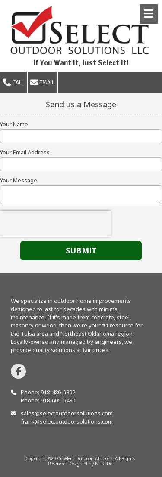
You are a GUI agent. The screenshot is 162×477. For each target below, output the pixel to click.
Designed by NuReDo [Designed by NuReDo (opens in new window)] (90, 464)
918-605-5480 (58, 400)
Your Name (14, 124)
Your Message (18, 180)
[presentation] (55, 224)
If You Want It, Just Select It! (81, 62)
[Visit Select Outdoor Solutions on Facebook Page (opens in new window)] (18, 371)
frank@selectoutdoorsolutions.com (67, 421)
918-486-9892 (58, 392)
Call (13, 83)
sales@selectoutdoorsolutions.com (67, 413)
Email (42, 83)
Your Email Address (25, 152)
